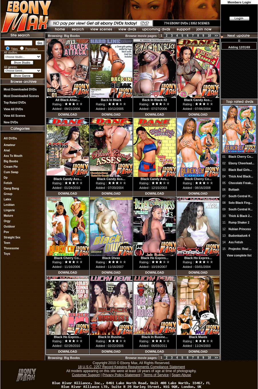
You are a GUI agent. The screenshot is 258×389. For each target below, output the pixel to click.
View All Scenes (14, 115)
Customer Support (86, 375)
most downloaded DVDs (20, 89)
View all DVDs (13, 109)
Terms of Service (156, 375)
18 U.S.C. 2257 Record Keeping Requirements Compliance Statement (131, 367)
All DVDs (10, 138)
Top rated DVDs (15, 102)
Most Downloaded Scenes (21, 96)
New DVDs (11, 122)
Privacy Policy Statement (121, 375)
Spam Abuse (181, 375)
